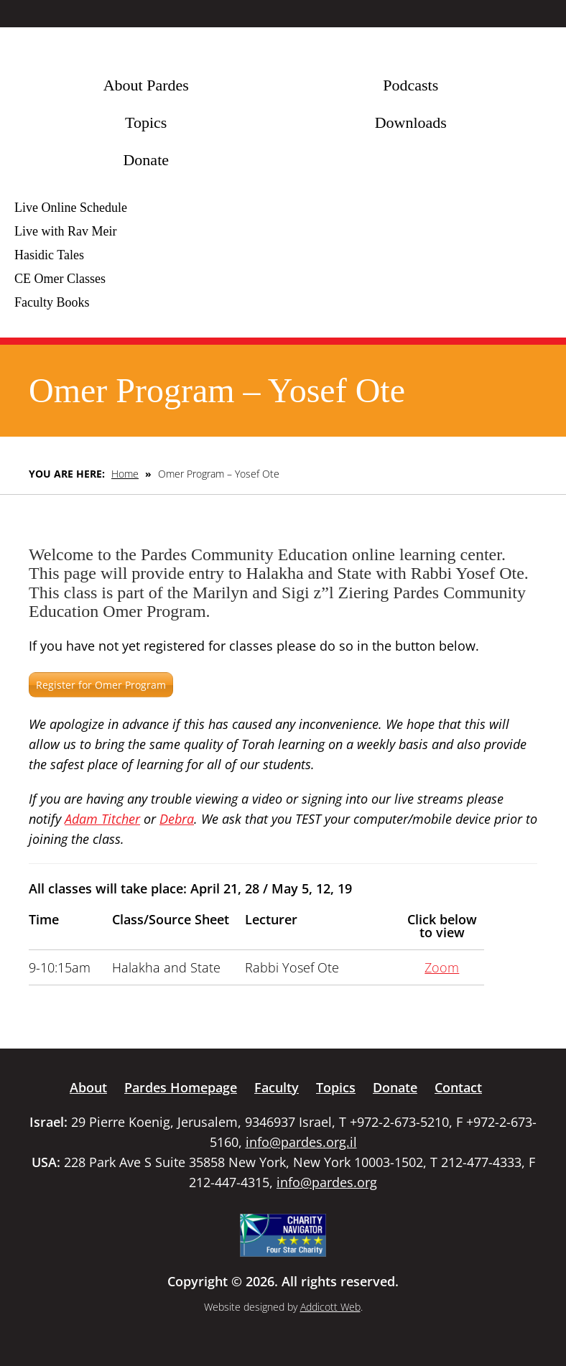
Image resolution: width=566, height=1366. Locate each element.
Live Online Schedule (70, 207)
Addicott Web (330, 1307)
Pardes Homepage (180, 1087)
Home (125, 473)
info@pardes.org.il (301, 1142)
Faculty (276, 1087)
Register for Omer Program (101, 685)
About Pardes (146, 85)
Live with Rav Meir (65, 231)
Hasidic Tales (49, 255)
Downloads (411, 122)
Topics (146, 122)
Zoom (441, 967)
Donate (146, 160)
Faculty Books (52, 302)
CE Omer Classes (60, 278)
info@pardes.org (327, 1182)
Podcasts (410, 85)
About (88, 1087)
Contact (458, 1087)
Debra (176, 818)
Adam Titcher (102, 818)
